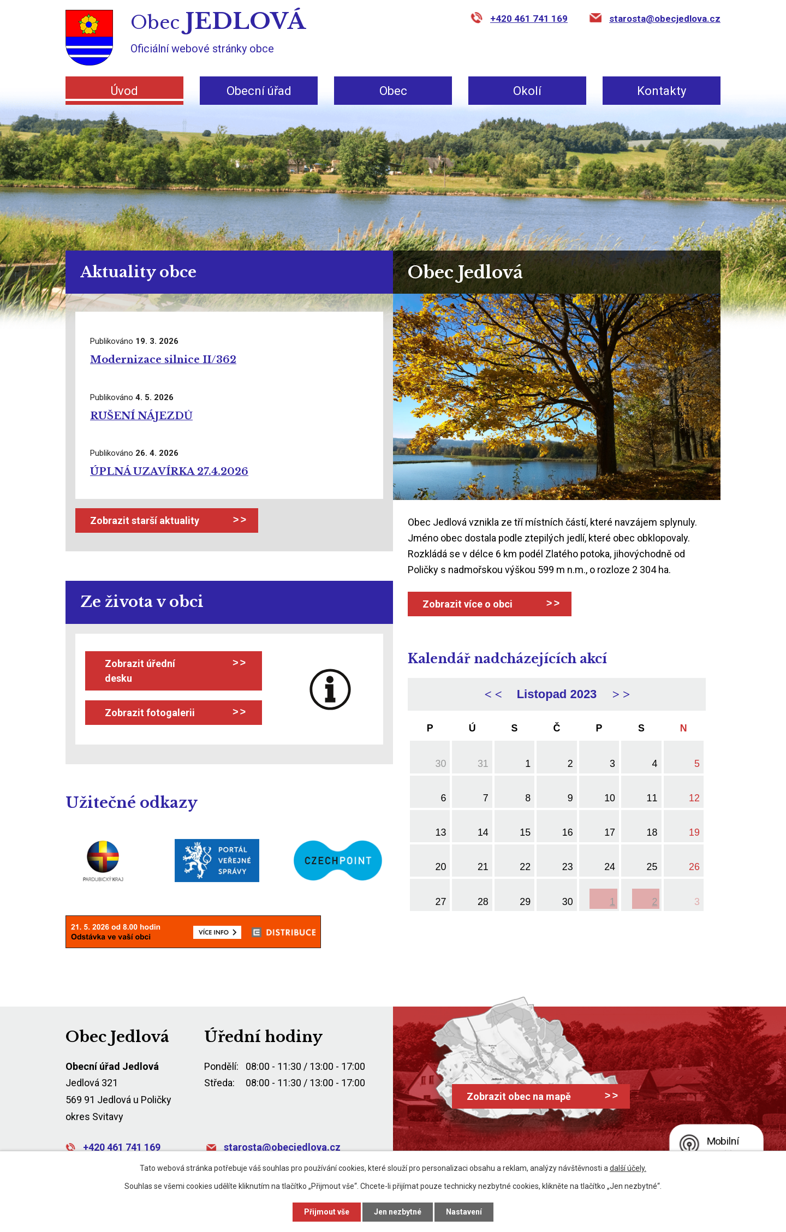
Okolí (527, 91)
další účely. (628, 1168)
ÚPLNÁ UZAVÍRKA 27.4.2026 (169, 472)
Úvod (124, 91)
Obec (393, 91)
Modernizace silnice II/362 (163, 360)
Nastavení (464, 1211)
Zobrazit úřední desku (140, 671)
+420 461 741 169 (529, 18)
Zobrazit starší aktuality (144, 520)
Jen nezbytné (397, 1211)
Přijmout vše (326, 1211)
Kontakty (661, 91)
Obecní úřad (259, 91)
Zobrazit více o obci (467, 604)
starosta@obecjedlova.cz (664, 18)
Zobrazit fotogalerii (150, 712)
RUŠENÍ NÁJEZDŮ (141, 416)
